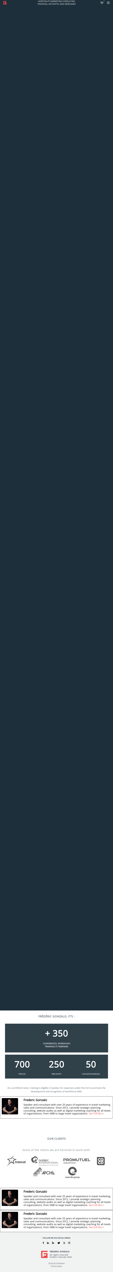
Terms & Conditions (56, 1263)
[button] (108, 3)
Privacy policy (56, 1266)
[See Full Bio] (103, 1113)
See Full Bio (95, 1113)
